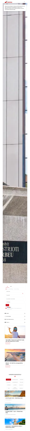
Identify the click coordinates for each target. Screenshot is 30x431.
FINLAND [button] (21, 382)
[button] (15, 302)
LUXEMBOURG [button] (15, 382)
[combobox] (15, 291)
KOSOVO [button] (21, 388)
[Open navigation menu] (24, 1)
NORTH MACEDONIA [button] (15, 388)
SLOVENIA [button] (8, 382)
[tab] (7, 286)
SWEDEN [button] (21, 379)
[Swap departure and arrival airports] (22, 293)
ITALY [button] (9, 388)
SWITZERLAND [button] (15, 379)
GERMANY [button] (8, 379)
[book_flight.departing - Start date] (8, 298)
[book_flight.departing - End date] (15, 298)
